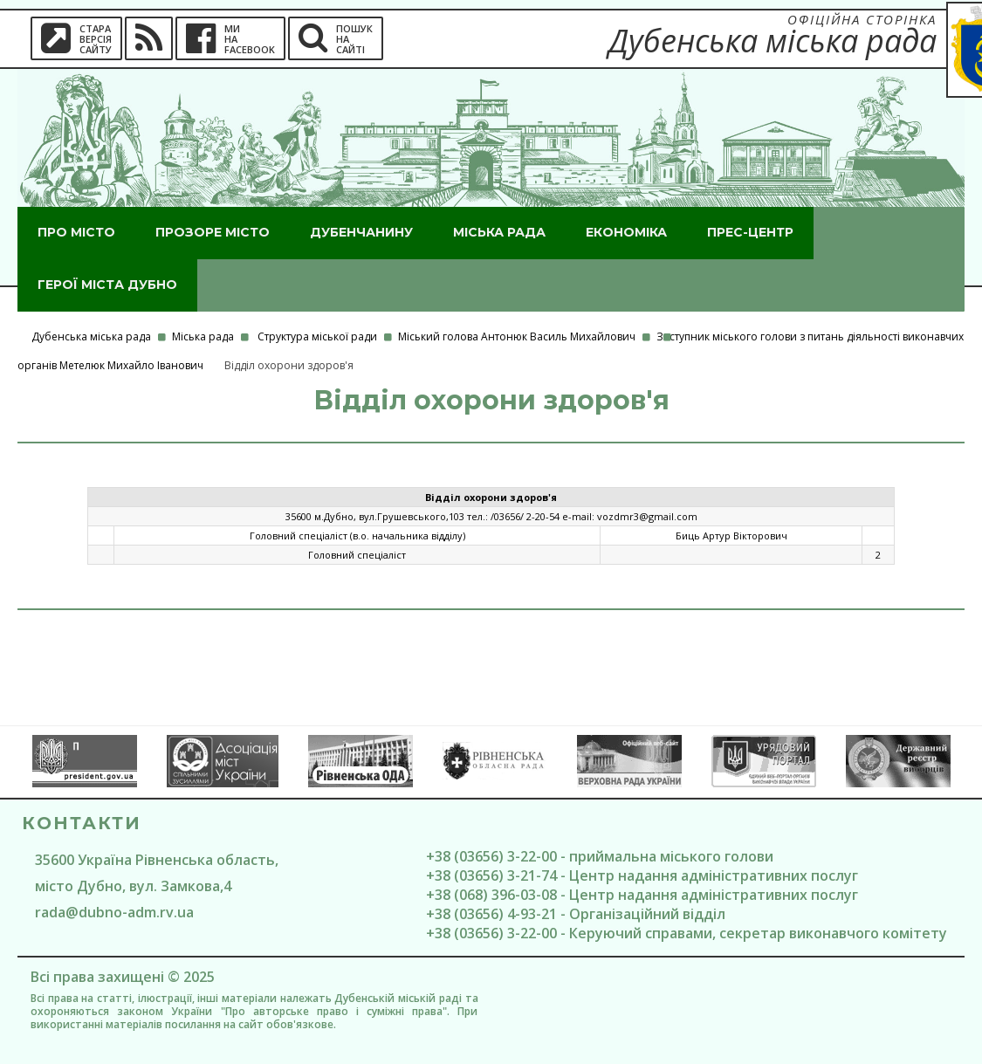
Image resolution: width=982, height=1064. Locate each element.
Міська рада (499, 232)
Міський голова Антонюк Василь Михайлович (516, 336)
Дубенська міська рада (91, 336)
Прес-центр (750, 232)
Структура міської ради (317, 336)
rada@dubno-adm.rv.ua (114, 912)
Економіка (626, 232)
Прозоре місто (212, 232)
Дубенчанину (361, 232)
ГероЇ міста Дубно (107, 284)
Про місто (76, 232)
